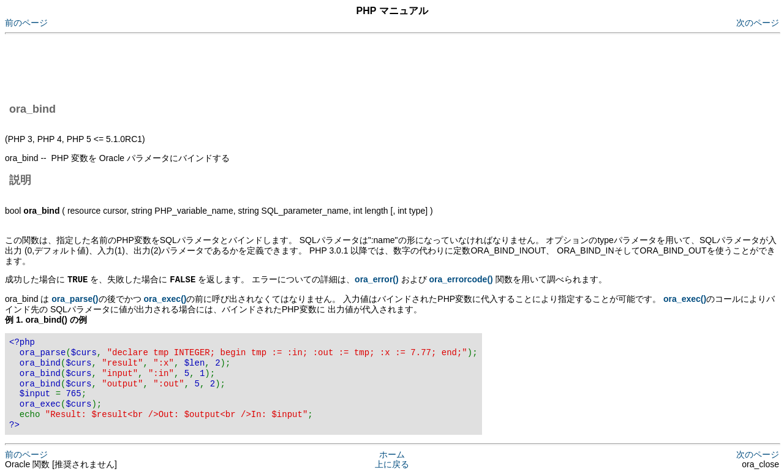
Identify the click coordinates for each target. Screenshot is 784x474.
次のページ (757, 23)
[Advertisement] (228, 66)
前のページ (26, 23)
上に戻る (392, 463)
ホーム (392, 454)
